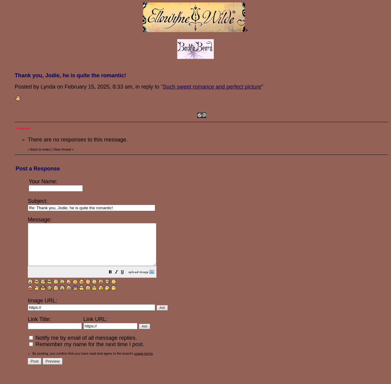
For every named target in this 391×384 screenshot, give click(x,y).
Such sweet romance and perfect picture (212, 87)
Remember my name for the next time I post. (86, 352)
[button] (125, 281)
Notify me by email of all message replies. (83, 346)
